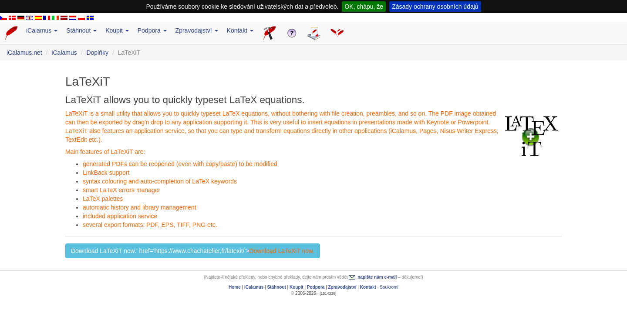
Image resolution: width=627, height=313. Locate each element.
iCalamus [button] (41, 30)
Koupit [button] (117, 30)
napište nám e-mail (377, 277)
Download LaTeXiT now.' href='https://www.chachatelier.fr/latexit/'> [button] (192, 250)
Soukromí (389, 287)
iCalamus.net (24, 52)
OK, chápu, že (363, 6)
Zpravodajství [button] (196, 30)
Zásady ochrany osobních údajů (435, 6)
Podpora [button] (152, 30)
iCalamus (64, 52)
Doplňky (97, 52)
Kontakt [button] (240, 30)
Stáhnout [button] (81, 30)
